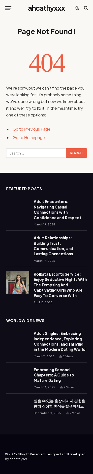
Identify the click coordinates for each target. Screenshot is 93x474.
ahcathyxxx (18, 459)
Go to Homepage (29, 137)
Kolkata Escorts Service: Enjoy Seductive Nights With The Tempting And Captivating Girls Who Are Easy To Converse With (60, 285)
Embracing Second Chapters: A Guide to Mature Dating (54, 375)
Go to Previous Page (31, 129)
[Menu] (8, 8)
